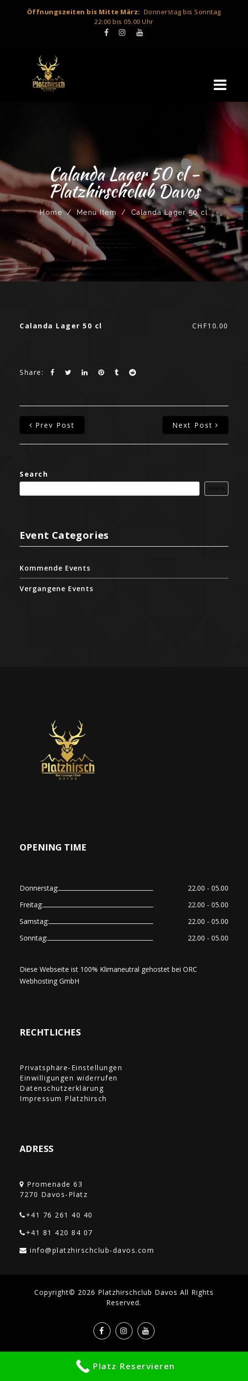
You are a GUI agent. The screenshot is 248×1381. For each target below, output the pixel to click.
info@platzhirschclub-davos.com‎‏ (92, 1250)
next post (195, 425)
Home (51, 212)
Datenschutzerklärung (62, 1088)
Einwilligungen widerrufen (69, 1077)
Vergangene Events (56, 588)
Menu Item (97, 212)
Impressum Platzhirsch (63, 1098)
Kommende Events (55, 568)
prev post (52, 425)
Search (34, 474)
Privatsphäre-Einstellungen (71, 1067)
